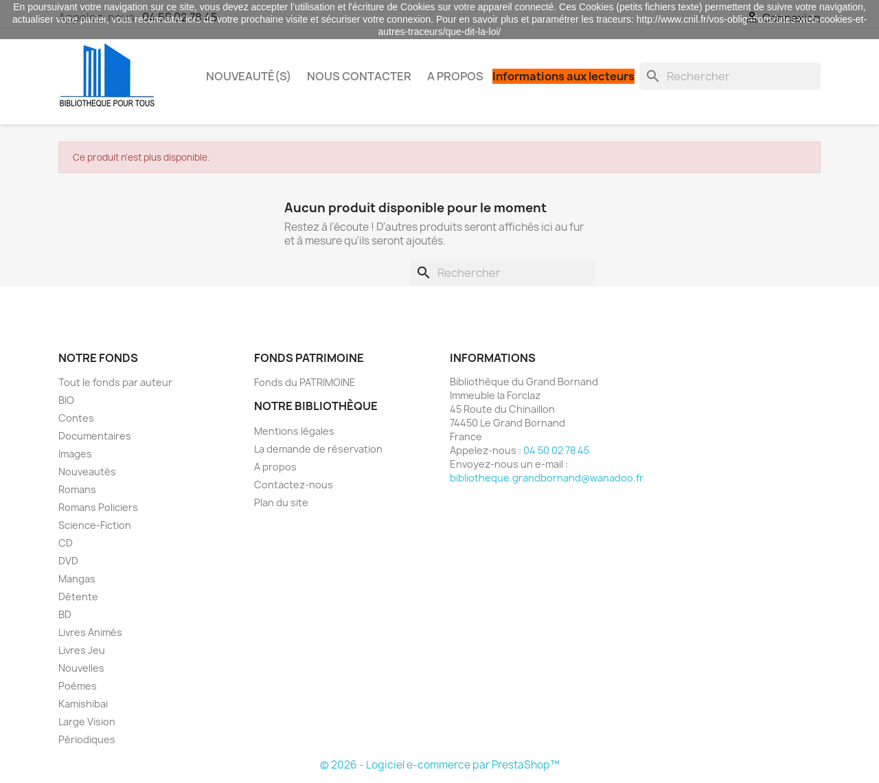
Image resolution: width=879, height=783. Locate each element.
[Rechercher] (730, 76)
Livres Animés (90, 632)
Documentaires (94, 435)
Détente (78, 596)
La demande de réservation (318, 448)
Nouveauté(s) (248, 76)
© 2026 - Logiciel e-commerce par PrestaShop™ (440, 765)
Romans (77, 489)
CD (65, 542)
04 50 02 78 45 (556, 450)
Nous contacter (359, 76)
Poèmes (77, 685)
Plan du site (281, 502)
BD (64, 614)
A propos (455, 76)
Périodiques (86, 739)
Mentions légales (294, 431)
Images (75, 453)
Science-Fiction (94, 525)
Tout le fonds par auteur (115, 382)
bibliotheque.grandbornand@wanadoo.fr (546, 477)
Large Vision (86, 721)
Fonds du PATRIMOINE (305, 382)
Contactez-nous (293, 484)
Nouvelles (81, 667)
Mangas (76, 578)
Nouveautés (87, 471)
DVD (68, 560)
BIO (66, 400)
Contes (76, 417)
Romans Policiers (98, 507)
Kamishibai (83, 703)
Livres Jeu (81, 650)
